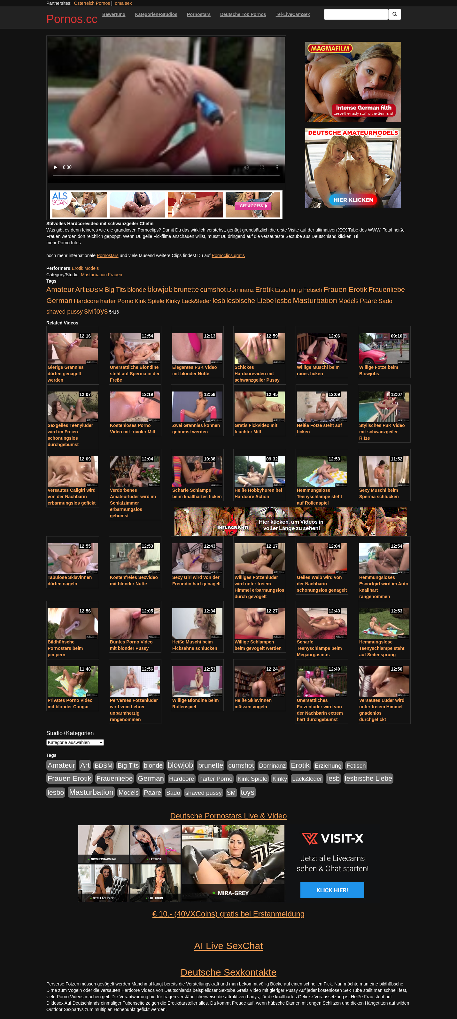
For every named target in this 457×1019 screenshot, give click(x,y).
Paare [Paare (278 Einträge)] (368, 300)
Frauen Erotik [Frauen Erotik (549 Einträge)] (345, 289)
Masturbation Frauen (101, 274)
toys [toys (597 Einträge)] (101, 311)
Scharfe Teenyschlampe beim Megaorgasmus (319, 648)
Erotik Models (85, 268)
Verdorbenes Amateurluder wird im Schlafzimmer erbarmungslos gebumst (133, 503)
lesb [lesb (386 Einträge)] (219, 301)
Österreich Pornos (92, 3)
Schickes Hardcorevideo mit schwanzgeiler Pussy (257, 374)
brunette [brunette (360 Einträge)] (186, 289)
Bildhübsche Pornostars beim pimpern (65, 648)
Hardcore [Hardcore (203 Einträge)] (86, 301)
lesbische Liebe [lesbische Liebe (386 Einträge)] (250, 301)
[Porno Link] (166, 204)
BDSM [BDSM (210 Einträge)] (95, 289)
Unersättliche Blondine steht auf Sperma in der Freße (135, 374)
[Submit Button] (394, 14)
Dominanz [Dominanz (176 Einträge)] (240, 289)
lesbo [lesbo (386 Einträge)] (283, 301)
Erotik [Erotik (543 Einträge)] (264, 289)
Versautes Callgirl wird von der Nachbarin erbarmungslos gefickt (72, 497)
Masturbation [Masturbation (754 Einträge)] (315, 300)
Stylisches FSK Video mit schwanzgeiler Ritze (382, 432)
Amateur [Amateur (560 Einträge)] (60, 289)
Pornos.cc (71, 19)
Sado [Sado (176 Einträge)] (385, 301)
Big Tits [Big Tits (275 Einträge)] (115, 289)
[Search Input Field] (356, 14)
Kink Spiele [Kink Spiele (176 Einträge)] (149, 301)
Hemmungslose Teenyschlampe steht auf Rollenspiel (319, 497)
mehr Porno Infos (63, 242)
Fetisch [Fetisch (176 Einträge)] (312, 289)
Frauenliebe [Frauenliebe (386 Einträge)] (386, 289)
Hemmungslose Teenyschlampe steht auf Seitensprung (381, 648)
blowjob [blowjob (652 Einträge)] (160, 289)
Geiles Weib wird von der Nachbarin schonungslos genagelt (322, 584)
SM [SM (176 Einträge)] (88, 311)
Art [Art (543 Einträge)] (79, 289)
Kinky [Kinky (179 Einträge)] (173, 301)
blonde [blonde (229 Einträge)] (136, 289)
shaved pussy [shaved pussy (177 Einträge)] (64, 311)
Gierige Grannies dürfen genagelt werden (66, 374)
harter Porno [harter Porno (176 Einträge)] (116, 301)
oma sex (123, 3)
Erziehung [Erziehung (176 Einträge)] (288, 289)
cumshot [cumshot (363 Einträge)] (213, 289)
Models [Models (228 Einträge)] (348, 300)
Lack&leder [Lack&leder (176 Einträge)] (196, 301)
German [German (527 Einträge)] (59, 301)
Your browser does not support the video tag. (166, 110)
